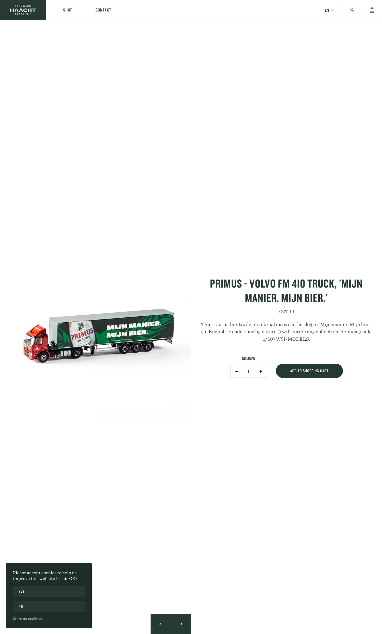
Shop (68, 10)
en (327, 10)
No (21, 606)
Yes (21, 591)
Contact (103, 10)
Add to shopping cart (309, 370)
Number (248, 358)
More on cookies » (28, 618)
